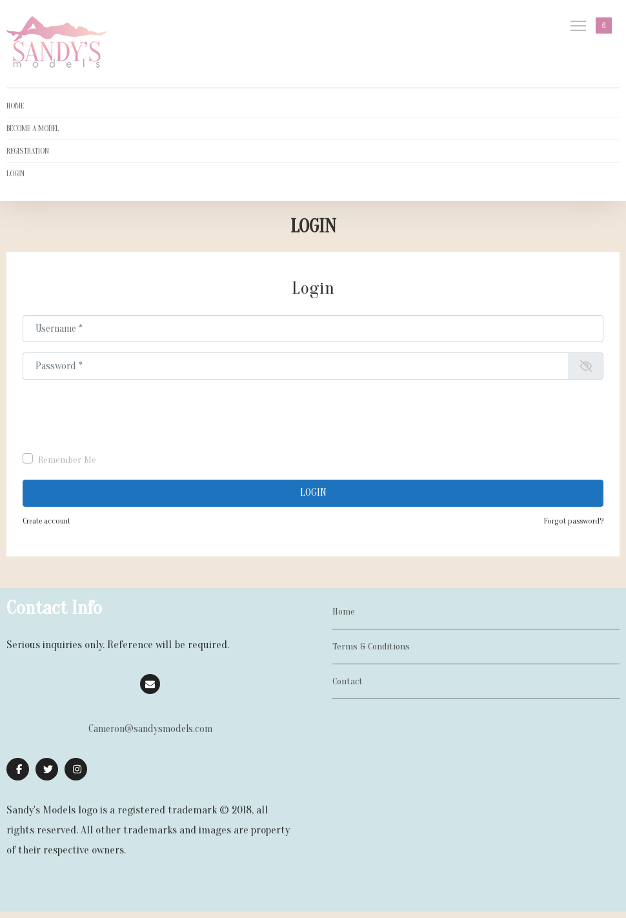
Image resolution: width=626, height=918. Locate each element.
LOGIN (15, 173)
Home (343, 611)
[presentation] (121, 415)
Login (313, 492)
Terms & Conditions (371, 646)
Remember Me (67, 459)
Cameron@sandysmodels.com (150, 729)
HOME (15, 105)
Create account (46, 520)
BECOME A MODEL (32, 128)
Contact (347, 681)
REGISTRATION (27, 151)
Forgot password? (573, 520)
